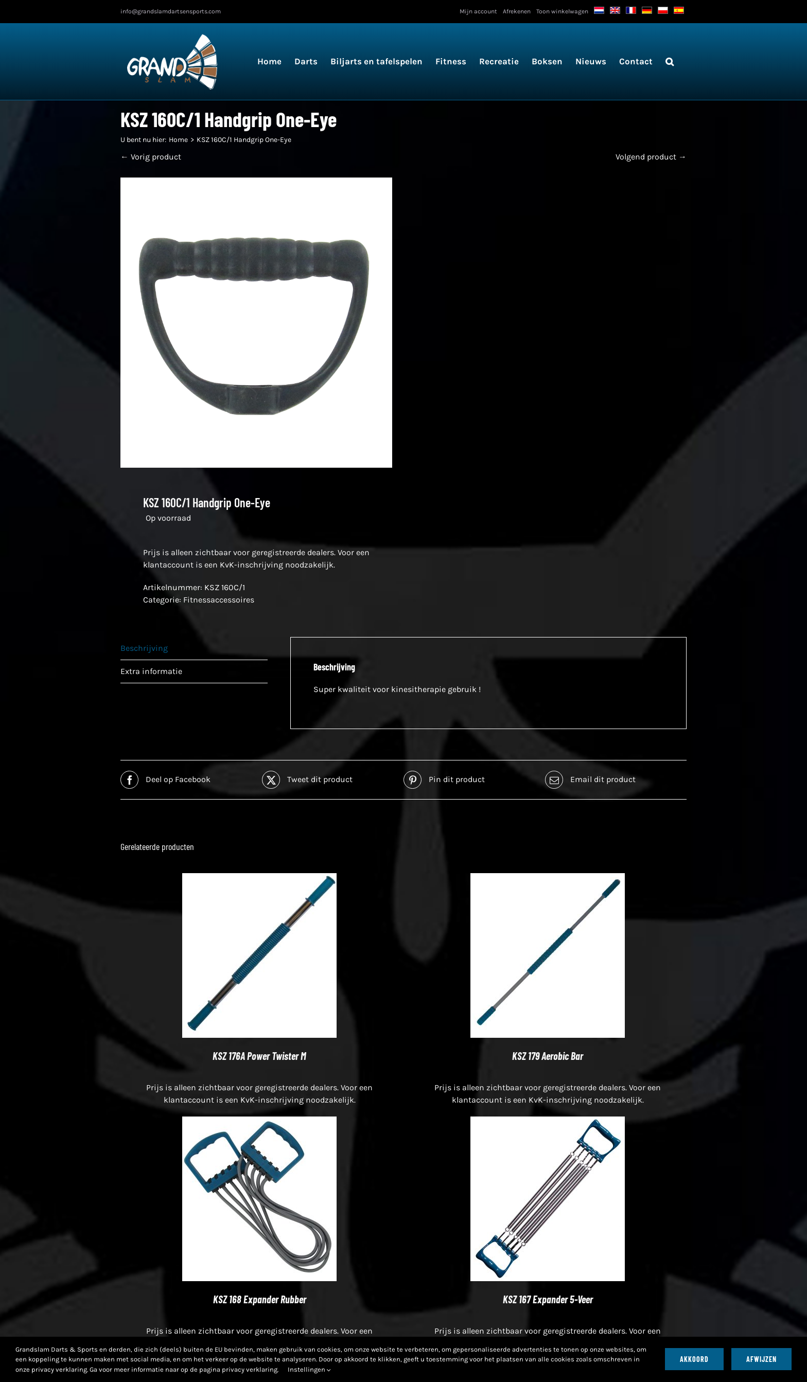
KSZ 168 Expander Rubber (259, 1299)
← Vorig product (150, 157)
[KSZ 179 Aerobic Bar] (547, 879)
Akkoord (694, 1359)
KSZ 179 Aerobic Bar (547, 1056)
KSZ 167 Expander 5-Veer (548, 1299)
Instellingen (309, 1369)
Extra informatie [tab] (151, 671)
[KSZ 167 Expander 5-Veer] (547, 1122)
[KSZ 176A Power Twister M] (259, 879)
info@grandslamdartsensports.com (170, 11)
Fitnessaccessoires (218, 600)
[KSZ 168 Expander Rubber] (259, 1122)
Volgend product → (651, 157)
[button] (669, 61)
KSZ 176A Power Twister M (259, 1056)
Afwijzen (761, 1359)
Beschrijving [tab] (144, 648)
